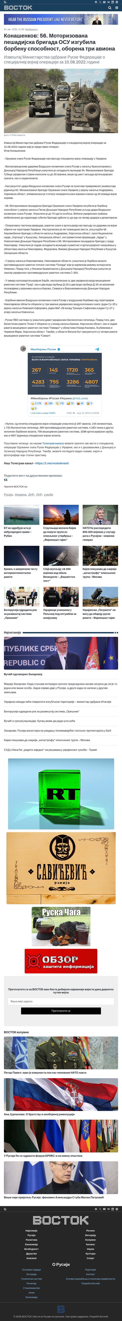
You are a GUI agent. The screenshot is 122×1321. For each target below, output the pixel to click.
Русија (8, 494)
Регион (90, 1230)
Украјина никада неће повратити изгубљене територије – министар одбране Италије (57, 701)
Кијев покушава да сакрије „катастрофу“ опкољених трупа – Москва (47, 740)
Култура (90, 1253)
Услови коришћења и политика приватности (90, 1279)
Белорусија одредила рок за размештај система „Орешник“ (41, 711)
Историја (31, 1274)
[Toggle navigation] (115, 7)
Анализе (31, 1258)
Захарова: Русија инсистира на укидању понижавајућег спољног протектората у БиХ (57, 730)
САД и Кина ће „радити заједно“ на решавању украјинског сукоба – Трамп (50, 749)
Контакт (90, 1274)
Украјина (20, 494)
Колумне (90, 1240)
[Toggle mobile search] (109, 7)
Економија (31, 1244)
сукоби (48, 494)
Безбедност (32, 29)
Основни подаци (31, 1269)
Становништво (31, 1288)
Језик (31, 1292)
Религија (31, 1283)
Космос (90, 1244)
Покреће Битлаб (90, 1283)
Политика (31, 1240)
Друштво (31, 1253)
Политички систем (31, 1279)
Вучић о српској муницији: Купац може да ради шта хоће (39, 721)
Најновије (31, 1230)
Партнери (90, 1269)
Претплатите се (61, 1010)
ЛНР (39, 494)
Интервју (90, 1235)
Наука (90, 1249)
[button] (116, 8)
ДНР (31, 494)
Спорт (90, 1258)
